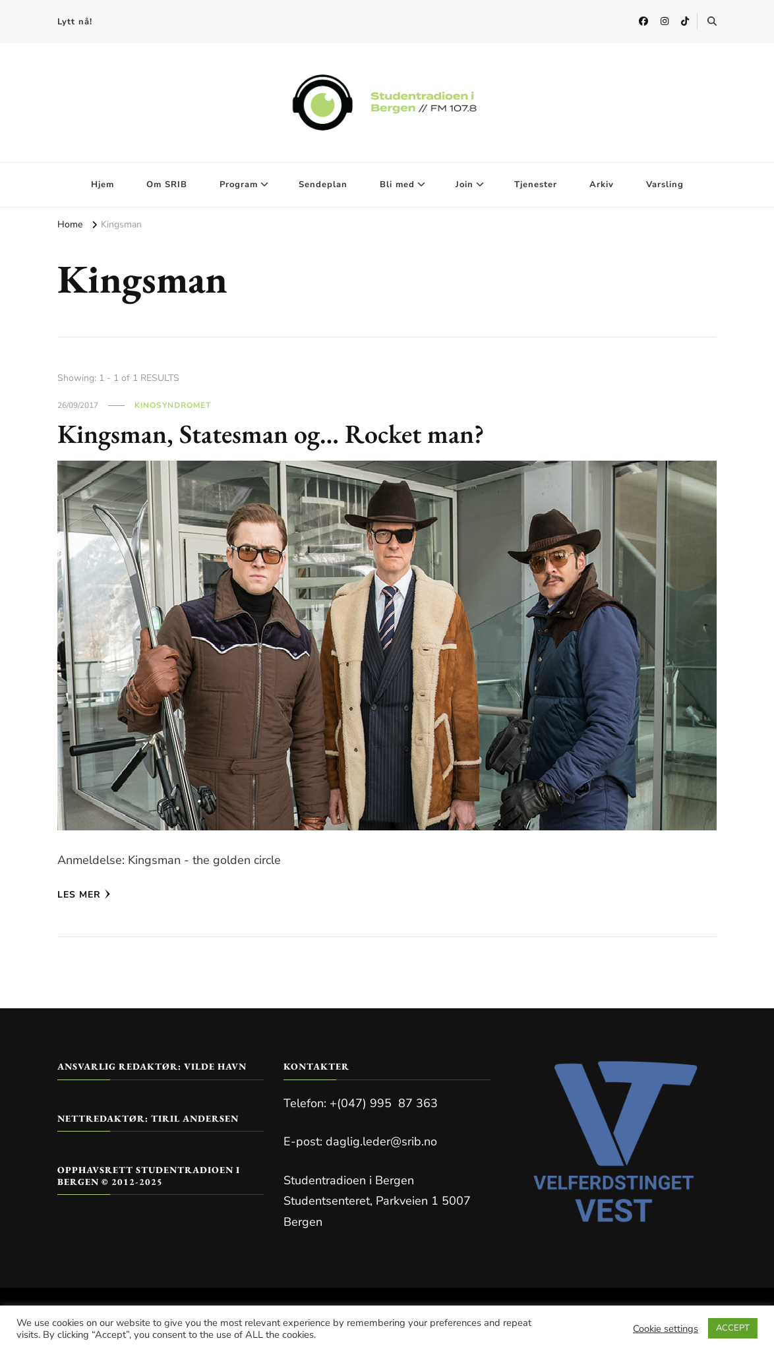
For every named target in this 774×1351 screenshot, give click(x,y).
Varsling (665, 184)
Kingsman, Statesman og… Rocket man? (271, 434)
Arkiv (601, 184)
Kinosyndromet (172, 405)
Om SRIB (166, 184)
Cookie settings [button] (665, 1329)
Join (464, 184)
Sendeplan (323, 184)
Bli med (397, 184)
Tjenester (535, 184)
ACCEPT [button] (733, 1328)
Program (239, 184)
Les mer (84, 894)
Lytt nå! (74, 22)
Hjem (102, 184)
